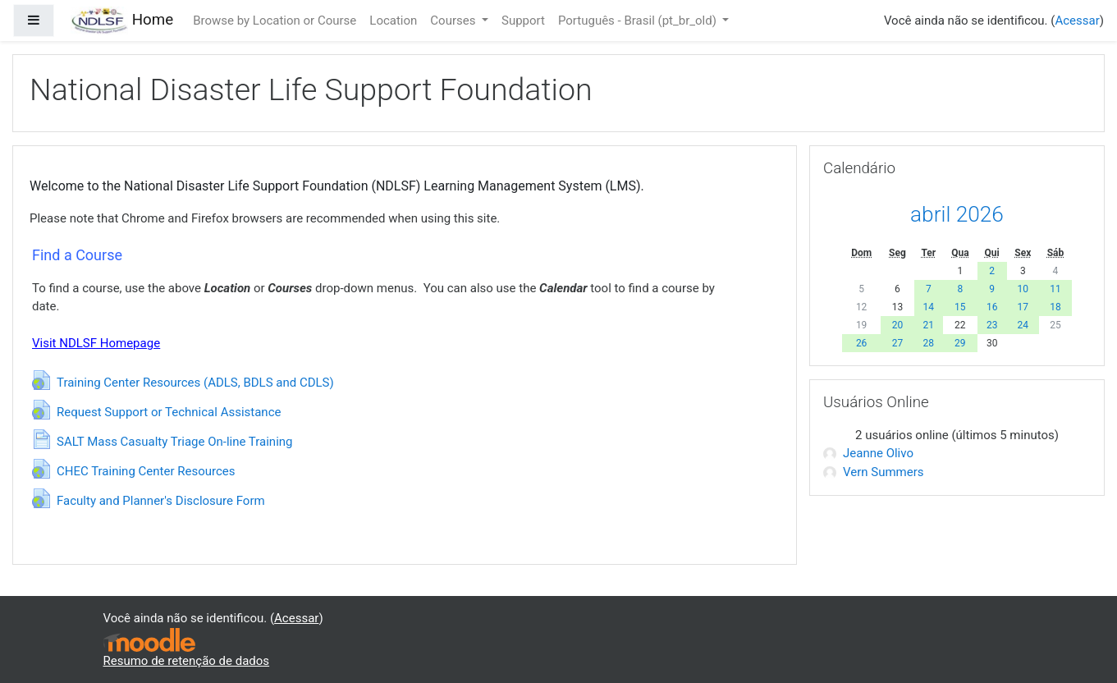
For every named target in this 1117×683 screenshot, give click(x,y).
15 (960, 307)
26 (862, 343)
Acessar (1077, 20)
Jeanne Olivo (868, 453)
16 (992, 307)
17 (1023, 307)
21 (929, 325)
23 (992, 325)
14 (929, 307)
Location (393, 20)
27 (898, 343)
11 (1055, 289)
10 (1023, 289)
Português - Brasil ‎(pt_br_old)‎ (639, 20)
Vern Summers (873, 472)
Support (523, 20)
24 (1023, 325)
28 (929, 343)
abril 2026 (957, 214)
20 (898, 325)
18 (1055, 307)
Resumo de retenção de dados (186, 660)
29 (960, 343)
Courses (454, 20)
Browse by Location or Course (274, 20)
